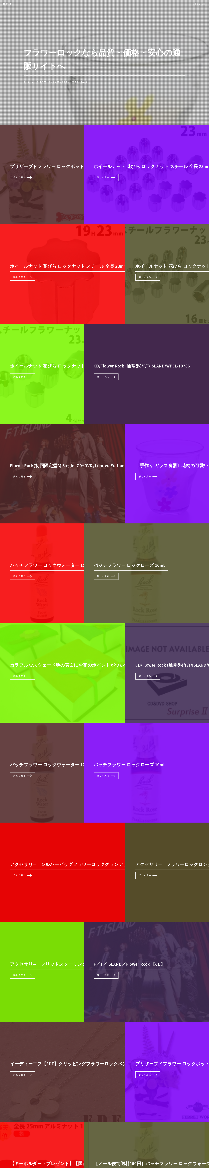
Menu (197, 4)
